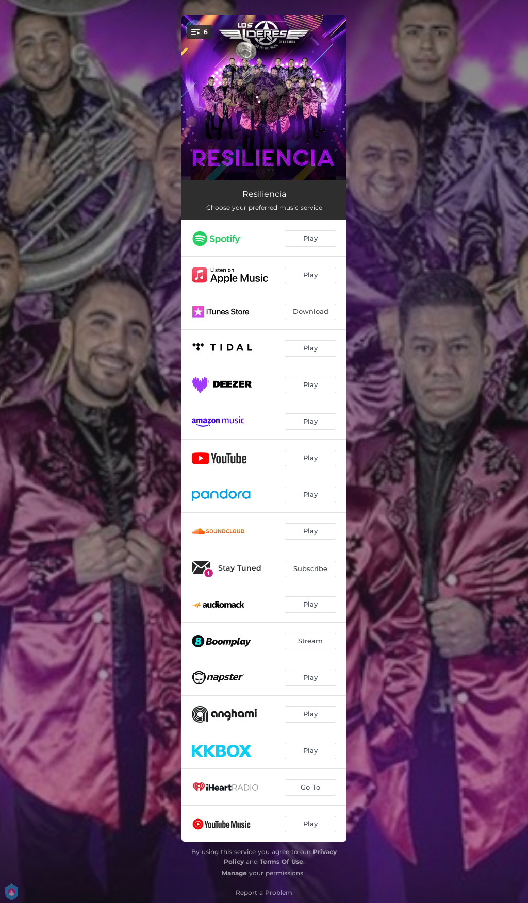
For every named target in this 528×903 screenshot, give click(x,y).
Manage (234, 873)
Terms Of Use (281, 861)
